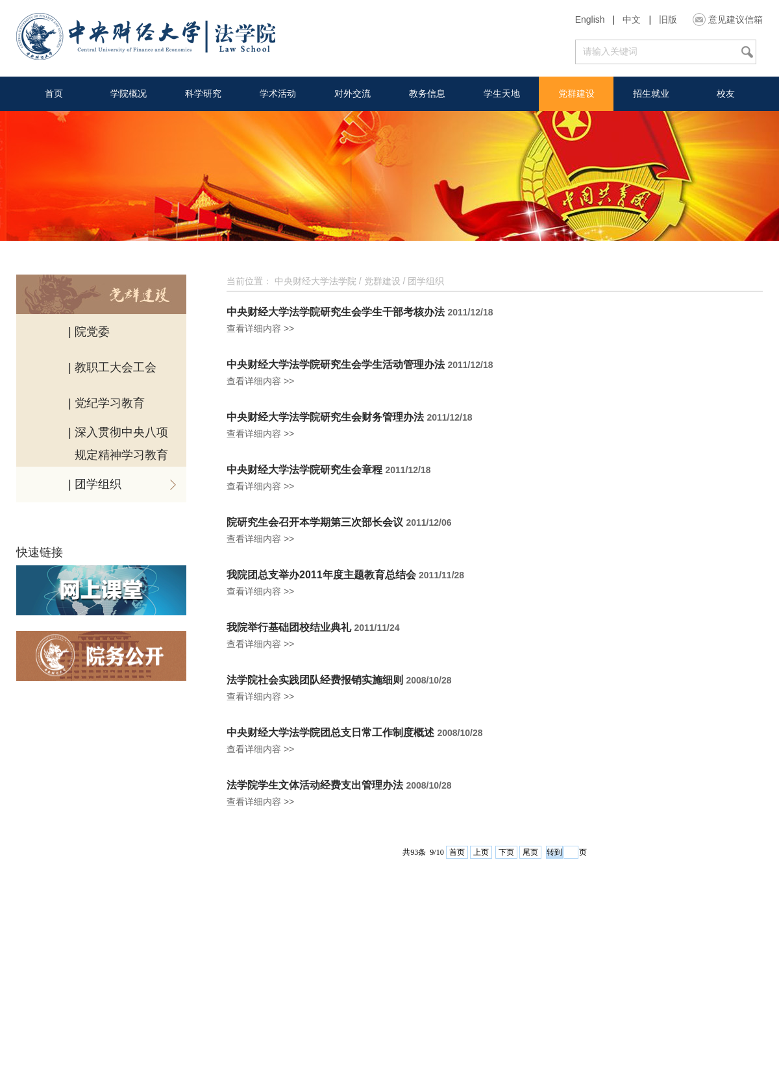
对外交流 (352, 93)
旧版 (668, 19)
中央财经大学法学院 (315, 281)
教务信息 (427, 93)
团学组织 (426, 281)
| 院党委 (89, 331)
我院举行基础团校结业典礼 (289, 627)
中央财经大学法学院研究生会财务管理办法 (325, 417)
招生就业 (651, 93)
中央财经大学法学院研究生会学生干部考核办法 (336, 312)
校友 (726, 93)
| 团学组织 (94, 484)
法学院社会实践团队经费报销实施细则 (315, 680)
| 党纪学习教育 (106, 403)
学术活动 (278, 93)
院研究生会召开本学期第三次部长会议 (315, 522)
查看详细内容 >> (260, 328)
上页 (481, 852)
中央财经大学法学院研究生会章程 (304, 470)
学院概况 (128, 93)
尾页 (530, 852)
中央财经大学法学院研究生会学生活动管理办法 (336, 365)
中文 (632, 19)
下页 (506, 852)
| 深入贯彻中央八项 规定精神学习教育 (118, 443)
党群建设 (576, 93)
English (590, 19)
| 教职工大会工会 (112, 367)
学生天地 (502, 93)
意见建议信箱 (735, 19)
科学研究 (203, 93)
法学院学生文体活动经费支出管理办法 (315, 785)
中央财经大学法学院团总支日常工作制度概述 (330, 733)
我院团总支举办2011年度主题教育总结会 (321, 575)
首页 (54, 93)
